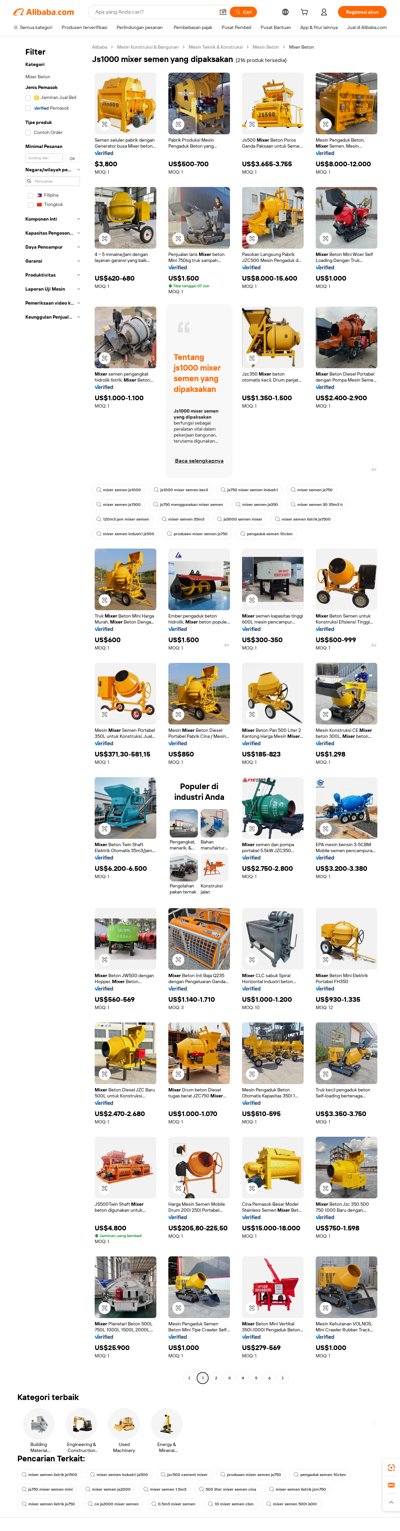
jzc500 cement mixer (186, 1478)
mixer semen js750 (315, 490)
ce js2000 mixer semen (115, 1507)
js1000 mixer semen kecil (182, 490)
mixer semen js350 (260, 504)
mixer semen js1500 (118, 504)
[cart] (304, 13)
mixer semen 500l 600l (295, 1507)
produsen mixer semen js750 (199, 534)
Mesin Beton (275, 47)
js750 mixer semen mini (48, 1492)
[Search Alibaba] (153, 12)
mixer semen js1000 (119, 490)
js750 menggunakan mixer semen (190, 504)
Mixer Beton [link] (312, 47)
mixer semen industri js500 (125, 534)
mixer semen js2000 (110, 1492)
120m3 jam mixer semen (123, 519)
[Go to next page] (283, 1381)
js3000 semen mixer (242, 519)
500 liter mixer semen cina (231, 1492)
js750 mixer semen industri (251, 490)
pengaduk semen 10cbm (270, 534)
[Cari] (241, 12)
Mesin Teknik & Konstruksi (223, 47)
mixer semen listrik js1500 (305, 519)
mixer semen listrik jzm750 (301, 1492)
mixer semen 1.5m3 (167, 1492)
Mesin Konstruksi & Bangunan (151, 47)
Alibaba (100, 47)
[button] (221, 12)
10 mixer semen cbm (234, 1507)
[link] (391, 1467)
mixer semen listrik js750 (49, 1507)
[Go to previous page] (189, 1381)
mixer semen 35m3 (184, 519)
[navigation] (50, 715)
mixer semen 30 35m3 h (321, 504)
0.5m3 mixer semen (176, 1507)
